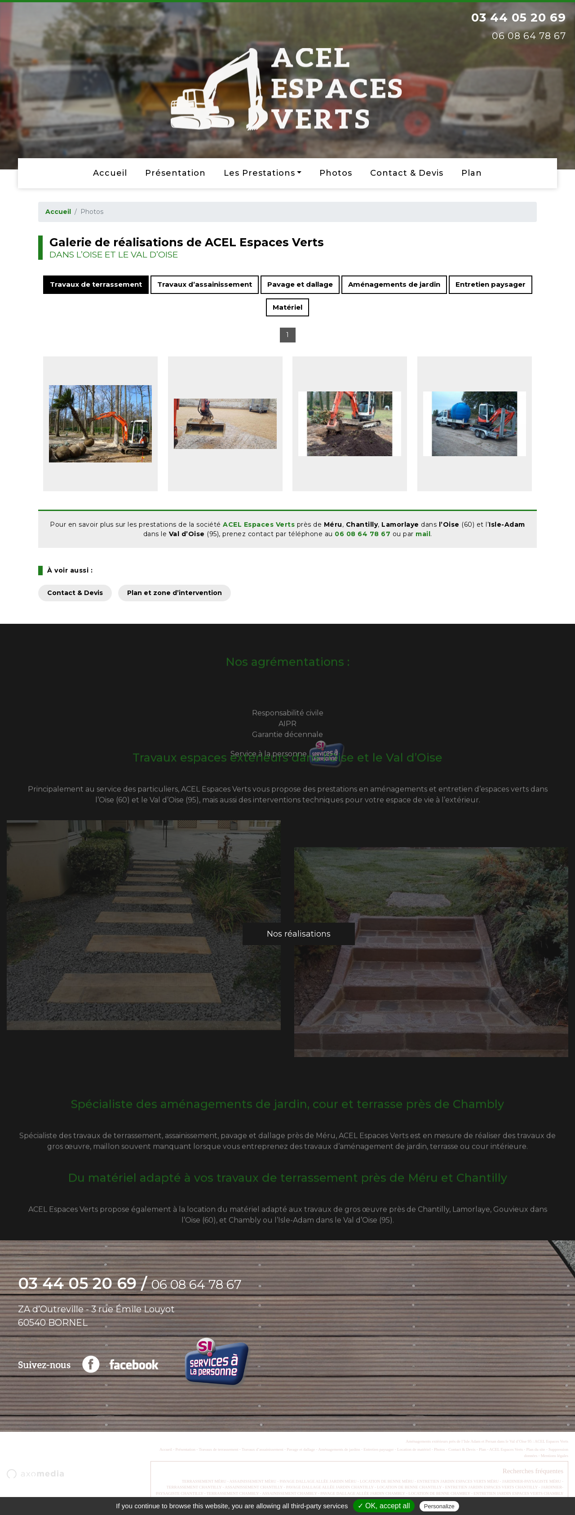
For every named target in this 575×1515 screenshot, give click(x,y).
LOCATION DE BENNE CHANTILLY (409, 1487)
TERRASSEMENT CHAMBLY (233, 1493)
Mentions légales (554, 1455)
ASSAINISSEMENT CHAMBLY (289, 1493)
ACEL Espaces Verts (259, 524)
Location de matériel (413, 1449)
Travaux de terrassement (96, 284)
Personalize (439, 1506)
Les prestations (259, 173)
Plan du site (535, 1449)
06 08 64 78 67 (362, 534)
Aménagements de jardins (339, 1449)
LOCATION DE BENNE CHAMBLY (439, 1493)
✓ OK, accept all (384, 1506)
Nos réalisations (299, 934)
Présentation (175, 173)
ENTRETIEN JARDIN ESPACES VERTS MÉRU (458, 1481)
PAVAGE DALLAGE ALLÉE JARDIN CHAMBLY (362, 1493)
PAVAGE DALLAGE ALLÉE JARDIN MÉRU (318, 1481)
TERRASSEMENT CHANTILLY (193, 1487)
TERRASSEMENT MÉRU (204, 1481)
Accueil (110, 173)
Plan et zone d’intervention (174, 593)
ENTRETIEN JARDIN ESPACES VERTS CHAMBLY (518, 1493)
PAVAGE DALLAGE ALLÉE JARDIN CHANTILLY (330, 1487)
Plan (471, 173)
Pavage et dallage (300, 284)
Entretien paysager (491, 284)
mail (423, 534)
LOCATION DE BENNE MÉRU (387, 1481)
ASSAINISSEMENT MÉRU (252, 1481)
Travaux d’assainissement (204, 284)
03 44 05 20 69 (518, 17)
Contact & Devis (406, 173)
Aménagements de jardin (394, 284)
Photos (335, 173)
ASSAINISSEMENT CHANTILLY (254, 1487)
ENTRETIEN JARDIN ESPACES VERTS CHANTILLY (491, 1487)
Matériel (287, 307)
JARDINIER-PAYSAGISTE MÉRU (531, 1481)
